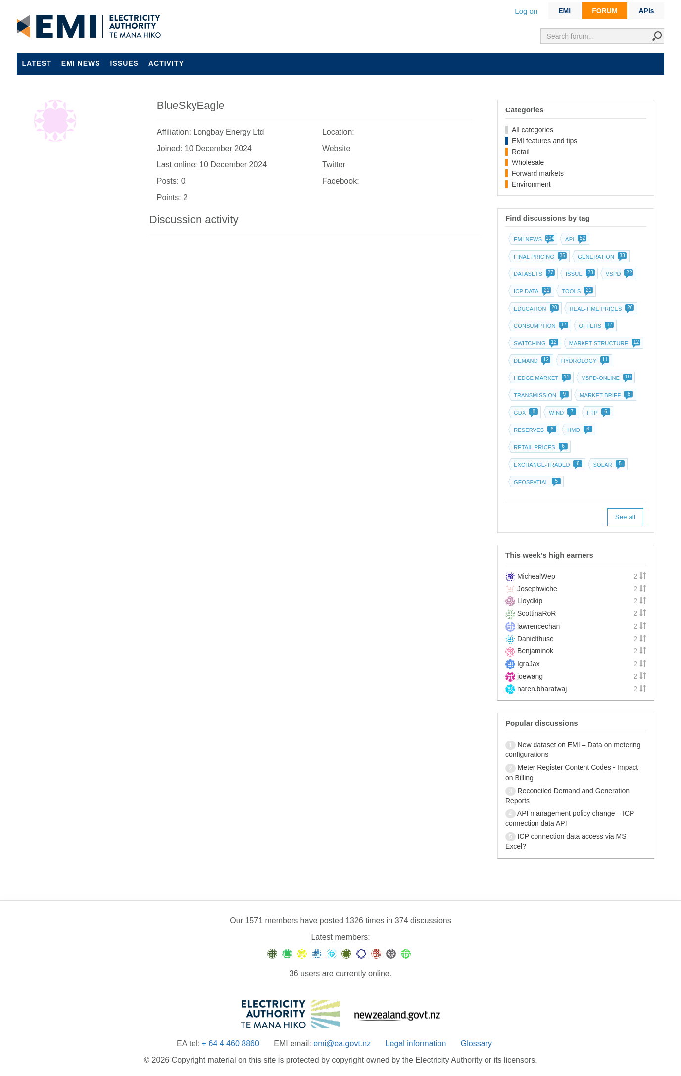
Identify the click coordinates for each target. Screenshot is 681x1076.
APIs (646, 11)
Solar (608, 465)
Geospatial (536, 482)
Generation (601, 257)
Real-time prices (601, 309)
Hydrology (584, 361)
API (574, 239)
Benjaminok (535, 651)
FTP (597, 413)
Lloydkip (529, 601)
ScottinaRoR (536, 613)
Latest (36, 63)
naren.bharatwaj (542, 689)
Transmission (540, 395)
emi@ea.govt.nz (342, 1043)
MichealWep (536, 576)
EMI (564, 11)
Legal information (416, 1043)
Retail (521, 152)
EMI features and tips (544, 141)
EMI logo (91, 27)
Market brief (606, 395)
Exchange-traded (547, 465)
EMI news (80, 63)
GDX (525, 413)
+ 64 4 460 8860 (230, 1043)
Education (535, 309)
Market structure (604, 343)
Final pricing (539, 257)
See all (625, 517)
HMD (578, 430)
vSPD (619, 274)
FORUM (604, 11)
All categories (532, 130)
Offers (595, 326)
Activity (166, 63)
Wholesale (528, 162)
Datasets (533, 274)
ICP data (531, 291)
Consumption (540, 326)
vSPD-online (606, 378)
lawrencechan (538, 626)
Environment (531, 184)
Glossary (476, 1043)
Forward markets (538, 173)
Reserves (534, 430)
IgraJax (528, 664)
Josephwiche (537, 588)
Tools (576, 291)
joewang (530, 676)
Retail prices (540, 447)
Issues (124, 63)
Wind (561, 413)
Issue (579, 274)
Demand (531, 361)
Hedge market (541, 378)
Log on (526, 11)
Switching (535, 343)
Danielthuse (535, 639)
